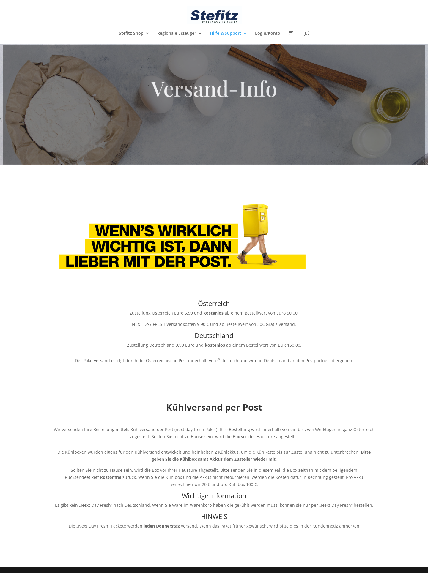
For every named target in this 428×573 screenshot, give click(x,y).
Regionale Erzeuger (176, 33)
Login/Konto (267, 33)
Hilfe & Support (225, 33)
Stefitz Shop (131, 33)
